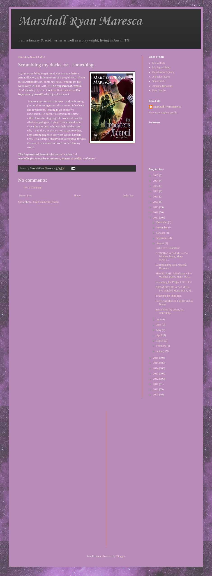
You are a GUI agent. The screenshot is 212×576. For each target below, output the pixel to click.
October (161, 232)
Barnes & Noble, (72, 158)
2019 (156, 207)
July (158, 319)
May (159, 330)
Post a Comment (32, 187)
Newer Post (25, 195)
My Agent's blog (161, 67)
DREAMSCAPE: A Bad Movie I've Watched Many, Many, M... (174, 289)
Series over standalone (168, 248)
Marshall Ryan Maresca (80, 21)
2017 (156, 217)
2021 (156, 196)
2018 (156, 212)
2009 (156, 394)
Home (77, 195)
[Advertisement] (128, 478)
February (161, 345)
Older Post (128, 195)
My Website (158, 62)
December (162, 222)
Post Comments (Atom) (46, 202)
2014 (156, 368)
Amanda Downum (162, 85)
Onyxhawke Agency (163, 72)
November (162, 227)
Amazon (55, 158)
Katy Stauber (159, 90)
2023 (156, 186)
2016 (156, 357)
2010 (156, 389)
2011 (156, 384)
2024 (156, 180)
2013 (156, 373)
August (160, 243)
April (159, 335)
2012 (156, 378)
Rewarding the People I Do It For (174, 282)
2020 (156, 201)
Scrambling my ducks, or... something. (170, 311)
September (162, 238)
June (159, 324)
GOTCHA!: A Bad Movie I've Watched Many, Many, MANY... (172, 256)
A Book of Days (161, 76)
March (160, 340)
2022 (156, 191)
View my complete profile (163, 112)
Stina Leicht (158, 81)
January (160, 351)
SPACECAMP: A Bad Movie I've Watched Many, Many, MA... (174, 275)
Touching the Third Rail (169, 295)
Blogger (120, 556)
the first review (62, 90)
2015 (156, 363)
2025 (156, 175)
